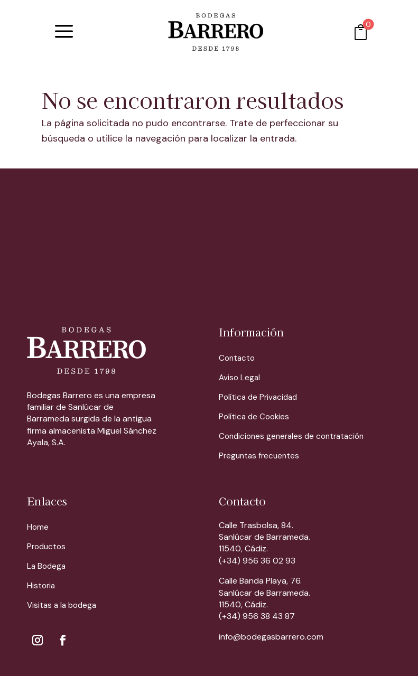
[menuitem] (64, 32)
